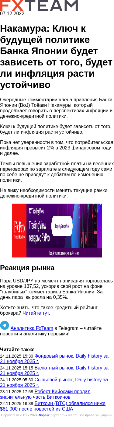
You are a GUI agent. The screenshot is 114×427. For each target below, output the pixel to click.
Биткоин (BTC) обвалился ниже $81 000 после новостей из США (52, 406)
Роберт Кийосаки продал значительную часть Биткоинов (45, 394)
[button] (57, 230)
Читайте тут (35, 313)
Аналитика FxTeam (31, 328)
